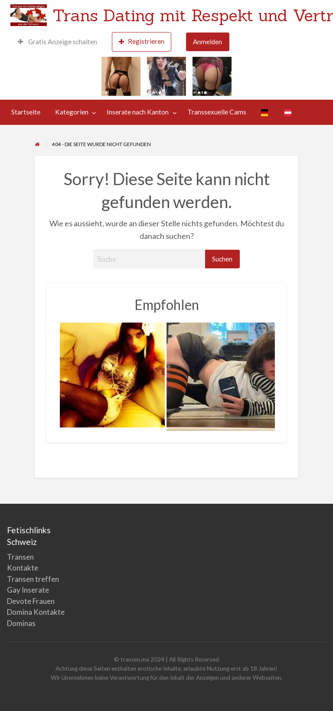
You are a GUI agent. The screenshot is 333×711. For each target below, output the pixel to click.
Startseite (25, 112)
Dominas (21, 623)
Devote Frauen (31, 601)
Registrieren (141, 41)
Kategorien (71, 112)
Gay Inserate (28, 589)
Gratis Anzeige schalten (57, 42)
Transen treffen (33, 579)
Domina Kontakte (36, 611)
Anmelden (207, 42)
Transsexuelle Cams (216, 112)
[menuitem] (57, 42)
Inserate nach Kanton (138, 112)
